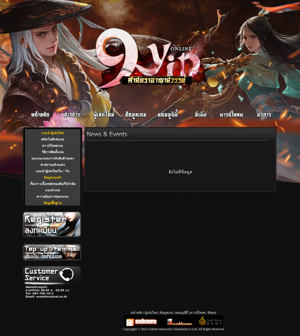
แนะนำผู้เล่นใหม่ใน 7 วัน (52, 171)
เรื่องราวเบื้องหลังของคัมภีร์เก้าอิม (53, 184)
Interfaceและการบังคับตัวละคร (53, 158)
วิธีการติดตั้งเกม (53, 152)
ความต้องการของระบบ (52, 196)
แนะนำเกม (52, 190)
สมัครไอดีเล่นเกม (52, 139)
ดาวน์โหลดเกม (52, 146)
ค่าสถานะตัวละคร (52, 165)
